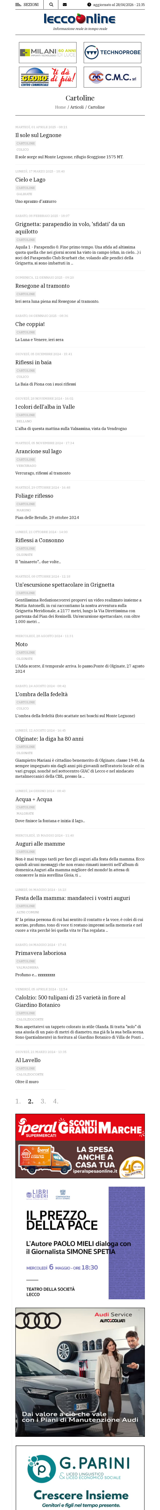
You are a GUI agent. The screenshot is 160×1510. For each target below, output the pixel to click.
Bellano (24, 421)
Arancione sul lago (38, 451)
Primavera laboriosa (40, 952)
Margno (24, 510)
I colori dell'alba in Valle (45, 406)
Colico (23, 150)
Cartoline (26, 143)
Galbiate (24, 194)
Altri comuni (28, 912)
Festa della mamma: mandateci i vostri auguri (72, 897)
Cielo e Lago (30, 179)
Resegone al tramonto (42, 285)
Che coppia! (30, 323)
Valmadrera (28, 967)
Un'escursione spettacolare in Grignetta (64, 584)
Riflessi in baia (33, 362)
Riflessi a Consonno (39, 540)
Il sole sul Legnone (38, 135)
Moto (21, 644)
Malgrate (25, 813)
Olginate (25, 555)
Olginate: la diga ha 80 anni (49, 738)
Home (60, 107)
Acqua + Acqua (33, 799)
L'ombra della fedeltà (41, 694)
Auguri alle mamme (40, 843)
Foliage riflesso (34, 495)
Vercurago (26, 466)
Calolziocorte (30, 1019)
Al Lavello (28, 1060)
